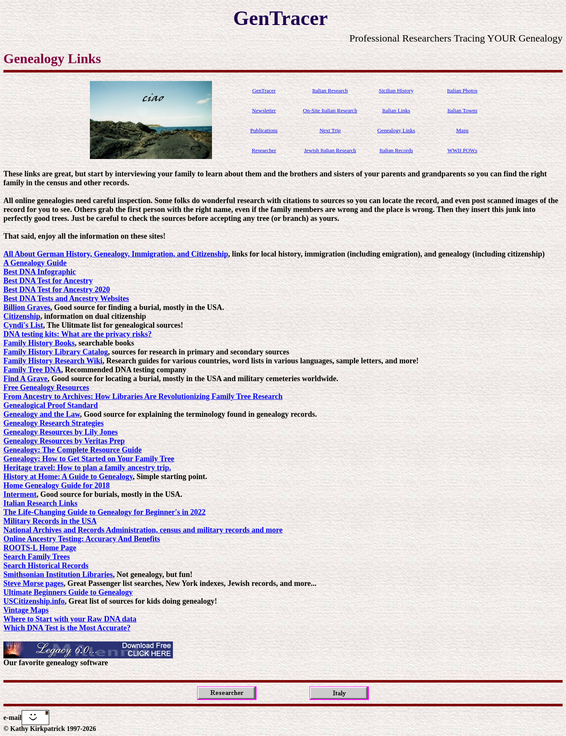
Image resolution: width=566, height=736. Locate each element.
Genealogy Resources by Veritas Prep (64, 441)
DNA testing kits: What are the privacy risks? (77, 334)
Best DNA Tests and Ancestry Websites (66, 298)
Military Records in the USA (50, 521)
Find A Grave (25, 378)
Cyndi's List (23, 325)
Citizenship (21, 316)
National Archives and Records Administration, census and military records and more (143, 530)
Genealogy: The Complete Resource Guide (72, 450)
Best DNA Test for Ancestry (48, 280)
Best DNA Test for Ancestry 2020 (56, 289)
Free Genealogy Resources (46, 387)
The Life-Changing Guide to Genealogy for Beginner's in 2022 (104, 512)
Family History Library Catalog (55, 352)
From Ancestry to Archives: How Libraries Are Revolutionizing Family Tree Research (143, 396)
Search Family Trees (36, 556)
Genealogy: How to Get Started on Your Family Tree (88, 458)
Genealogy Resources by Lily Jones (60, 432)
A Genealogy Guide (35, 263)
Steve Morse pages (33, 583)
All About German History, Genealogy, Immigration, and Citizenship (115, 254)
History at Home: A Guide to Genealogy (68, 476)
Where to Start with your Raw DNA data (70, 619)
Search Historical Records (46, 565)
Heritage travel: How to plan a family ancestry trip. (87, 467)
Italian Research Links (40, 503)
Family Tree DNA (32, 369)
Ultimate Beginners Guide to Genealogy (68, 592)
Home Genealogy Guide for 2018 (56, 485)
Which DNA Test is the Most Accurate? (67, 628)
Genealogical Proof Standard (50, 405)
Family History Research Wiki (53, 361)
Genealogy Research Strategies (53, 423)
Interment (19, 494)
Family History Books (39, 343)
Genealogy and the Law (41, 414)
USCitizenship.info (34, 601)
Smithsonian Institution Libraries (58, 574)
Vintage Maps (26, 610)
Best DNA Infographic (39, 272)
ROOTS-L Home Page (39, 548)
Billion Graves (26, 307)
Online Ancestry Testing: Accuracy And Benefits (81, 539)
